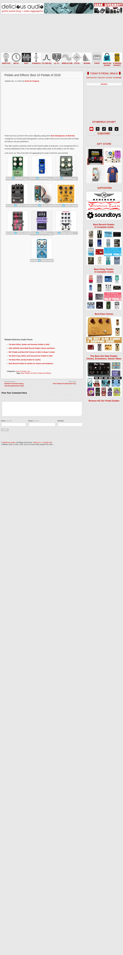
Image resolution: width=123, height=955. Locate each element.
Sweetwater (19, 178)
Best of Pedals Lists (23, 371)
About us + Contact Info (43, 442)
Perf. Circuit (11, 205)
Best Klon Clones (104, 314)
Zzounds (10, 178)
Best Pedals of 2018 (28, 373)
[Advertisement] (42, 282)
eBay (57, 233)
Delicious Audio (9, 442)
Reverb (20, 205)
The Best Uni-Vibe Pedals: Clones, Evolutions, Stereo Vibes (103, 357)
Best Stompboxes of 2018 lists (63, 136)
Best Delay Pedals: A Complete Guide (104, 270)
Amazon (26, 205)
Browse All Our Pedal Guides (104, 401)
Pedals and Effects (44, 373)
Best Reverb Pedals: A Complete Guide (104, 225)
